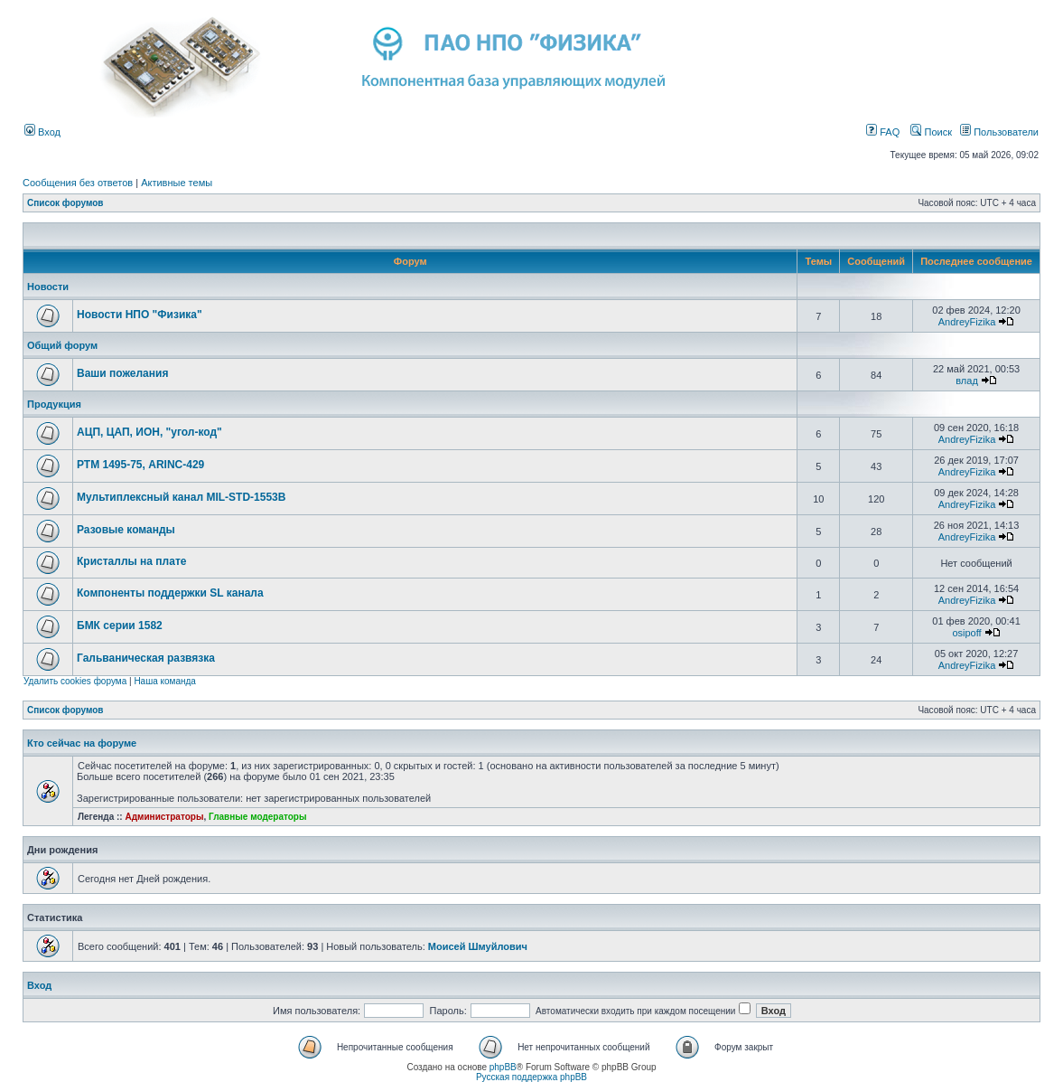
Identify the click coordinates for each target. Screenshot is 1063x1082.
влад (967, 380)
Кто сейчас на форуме (81, 743)
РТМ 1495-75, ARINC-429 (140, 464)
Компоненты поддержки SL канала (170, 593)
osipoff (966, 632)
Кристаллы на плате (131, 561)
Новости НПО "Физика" (139, 314)
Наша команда (165, 681)
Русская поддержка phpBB (531, 1077)
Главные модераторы (258, 817)
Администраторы (164, 817)
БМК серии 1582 (120, 625)
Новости (48, 286)
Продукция (54, 404)
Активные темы (176, 182)
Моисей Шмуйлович (477, 946)
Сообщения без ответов (78, 182)
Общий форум (62, 345)
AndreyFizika (967, 321)
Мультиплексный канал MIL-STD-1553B (181, 497)
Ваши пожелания (122, 373)
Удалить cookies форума (74, 681)
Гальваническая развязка (146, 658)
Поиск (931, 132)
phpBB (503, 1067)
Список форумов (65, 203)
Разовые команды (126, 529)
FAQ (883, 132)
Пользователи (999, 132)
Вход (42, 132)
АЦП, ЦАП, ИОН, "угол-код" (149, 432)
